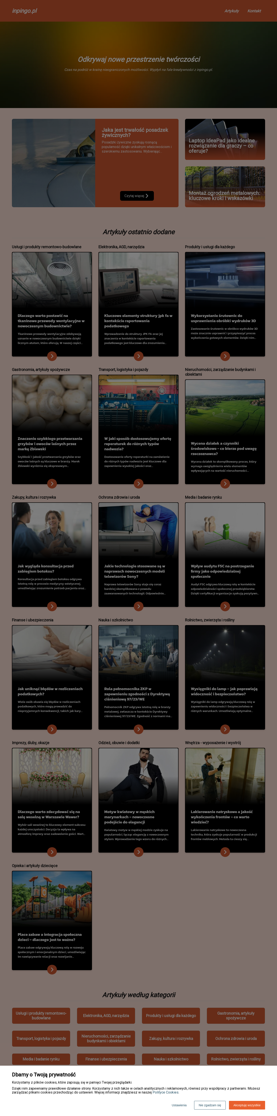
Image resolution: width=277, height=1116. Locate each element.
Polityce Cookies (166, 1092)
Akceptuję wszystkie (247, 1105)
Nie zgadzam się (210, 1105)
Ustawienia (179, 1105)
